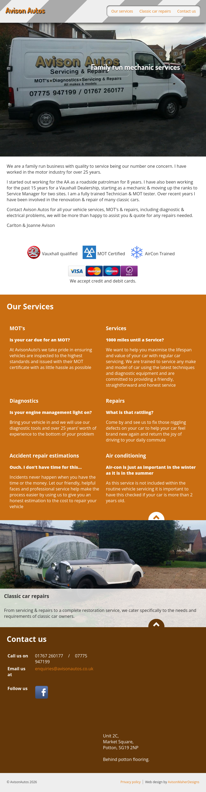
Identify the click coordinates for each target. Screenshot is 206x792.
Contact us (186, 11)
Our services (122, 11)
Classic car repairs (155, 11)
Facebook (41, 692)
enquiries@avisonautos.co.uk (64, 669)
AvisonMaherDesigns (183, 782)
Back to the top (156, 516)
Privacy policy (130, 782)
